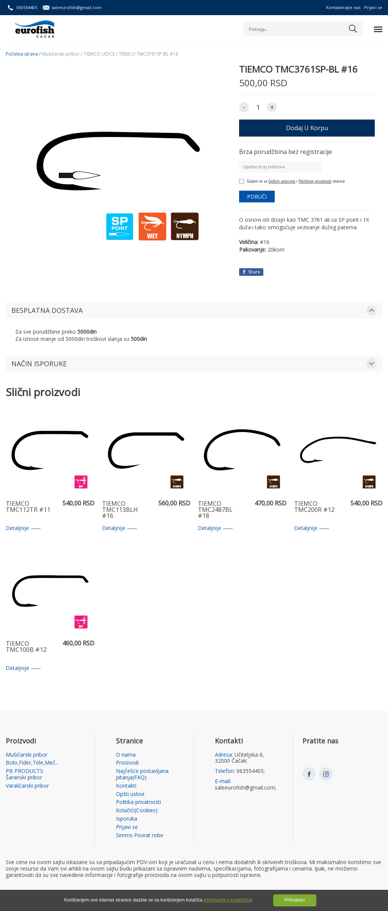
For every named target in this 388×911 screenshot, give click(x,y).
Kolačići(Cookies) (137, 810)
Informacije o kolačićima (228, 900)
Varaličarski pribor (27, 786)
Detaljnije (23, 528)
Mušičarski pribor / (62, 54)
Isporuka (126, 819)
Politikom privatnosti (315, 181)
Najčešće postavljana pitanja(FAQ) (142, 774)
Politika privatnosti (138, 802)
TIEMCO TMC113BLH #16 (120, 510)
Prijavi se (373, 7)
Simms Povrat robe (139, 835)
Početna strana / (23, 54)
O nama (126, 755)
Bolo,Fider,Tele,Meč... (32, 763)
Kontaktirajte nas (343, 7)
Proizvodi (127, 763)
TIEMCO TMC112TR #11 (28, 507)
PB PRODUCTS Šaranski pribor (24, 774)
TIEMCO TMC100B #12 (26, 647)
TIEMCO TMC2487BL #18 (215, 510)
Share (251, 272)
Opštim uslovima (281, 181)
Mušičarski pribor (26, 755)
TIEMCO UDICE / (100, 54)
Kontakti (126, 786)
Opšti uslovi (130, 794)
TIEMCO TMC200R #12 (314, 507)
